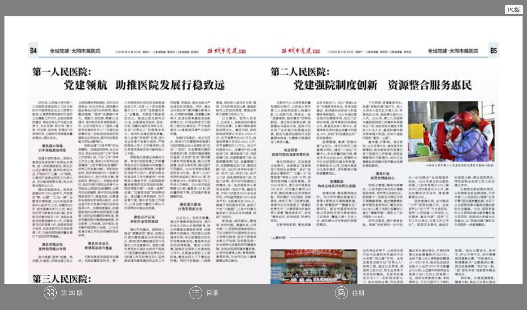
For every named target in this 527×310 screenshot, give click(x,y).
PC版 (514, 10)
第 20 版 (72, 292)
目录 (213, 292)
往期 (358, 292)
